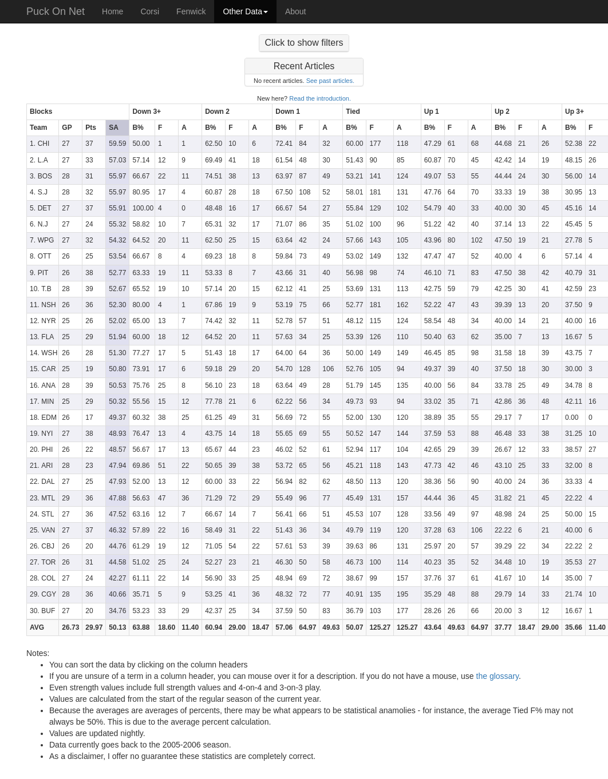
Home (112, 11)
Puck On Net (55, 11)
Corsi (149, 11)
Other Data (245, 11)
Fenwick (191, 11)
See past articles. (330, 80)
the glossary (497, 676)
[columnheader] (78, 112)
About (295, 11)
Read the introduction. (320, 98)
